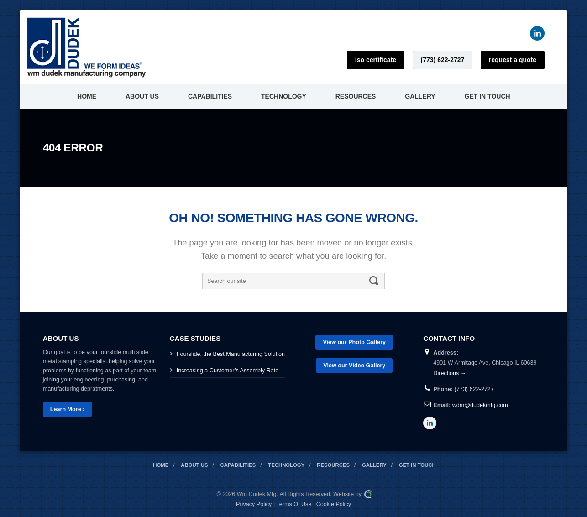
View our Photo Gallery (354, 342)
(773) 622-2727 (443, 59)
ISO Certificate (375, 59)
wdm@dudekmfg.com (480, 405)
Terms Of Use (293, 504)
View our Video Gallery (354, 365)
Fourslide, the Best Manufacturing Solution (231, 354)
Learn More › (67, 409)
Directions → (449, 373)
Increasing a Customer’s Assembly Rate (228, 370)
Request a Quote (512, 59)
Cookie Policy (333, 504)
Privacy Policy (254, 504)
